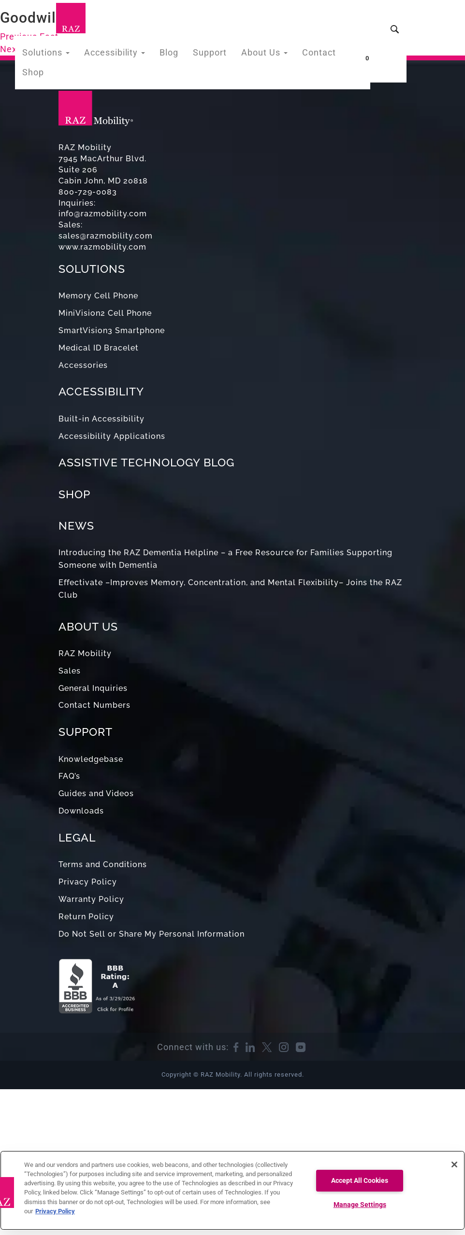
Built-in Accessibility (101, 418)
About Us (263, 55)
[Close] (454, 1164)
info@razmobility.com (102, 213)
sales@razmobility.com (105, 235)
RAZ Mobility (85, 653)
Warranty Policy (91, 899)
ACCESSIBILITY (101, 391)
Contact (313, 55)
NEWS (76, 525)
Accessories (83, 365)
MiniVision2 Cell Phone (105, 313)
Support (212, 55)
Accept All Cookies (359, 1181)
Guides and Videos (96, 793)
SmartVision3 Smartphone (111, 330)
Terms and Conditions (102, 864)
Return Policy (86, 916)
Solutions (60, 55)
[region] (232, 1190)
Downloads (81, 810)
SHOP (74, 494)
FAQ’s (69, 776)
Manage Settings (360, 1205)
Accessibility (123, 55)
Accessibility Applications (111, 436)
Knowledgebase (90, 759)
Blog (173, 55)
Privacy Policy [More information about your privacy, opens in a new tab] (55, 1211)
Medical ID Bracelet (98, 347)
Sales (69, 670)
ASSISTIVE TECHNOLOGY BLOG (146, 462)
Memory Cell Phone (98, 295)
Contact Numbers (94, 705)
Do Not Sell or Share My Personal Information (151, 934)
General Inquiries (93, 688)
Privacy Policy (87, 881)
